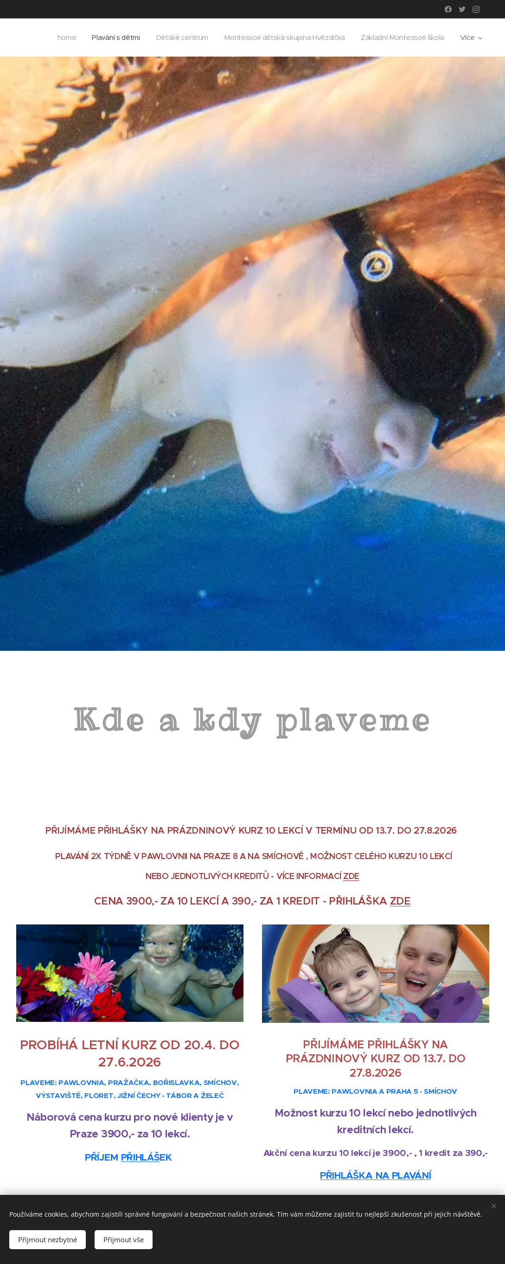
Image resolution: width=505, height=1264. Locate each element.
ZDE (351, 876)
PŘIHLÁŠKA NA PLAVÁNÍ (375, 1175)
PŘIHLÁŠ (140, 1157)
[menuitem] (156, 37)
